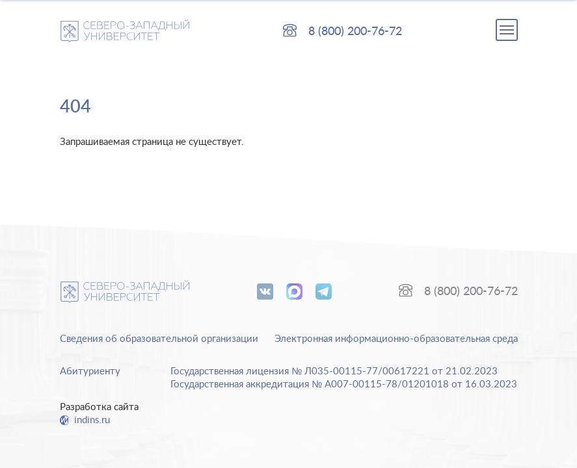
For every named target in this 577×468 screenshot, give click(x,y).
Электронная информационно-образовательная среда (396, 339)
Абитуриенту (90, 371)
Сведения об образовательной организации (159, 339)
